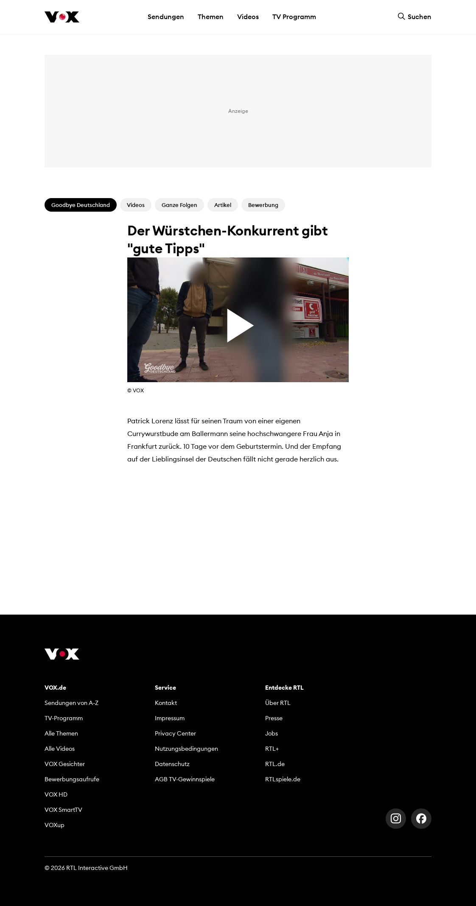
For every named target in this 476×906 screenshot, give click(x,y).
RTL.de (275, 764)
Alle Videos (60, 748)
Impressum (170, 718)
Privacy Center (175, 733)
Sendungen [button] (166, 16)
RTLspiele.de (282, 779)
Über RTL (278, 703)
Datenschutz (172, 764)
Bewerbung (263, 204)
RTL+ (272, 748)
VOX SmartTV (63, 810)
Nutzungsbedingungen (186, 748)
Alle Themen (61, 733)
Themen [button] (211, 16)
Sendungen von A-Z (71, 703)
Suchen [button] (414, 16)
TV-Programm (64, 718)
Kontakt (166, 703)
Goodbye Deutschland (80, 204)
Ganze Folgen (179, 204)
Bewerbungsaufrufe (72, 779)
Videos (248, 16)
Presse (274, 718)
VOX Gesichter (65, 764)
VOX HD (56, 794)
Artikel (222, 204)
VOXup (54, 825)
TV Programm (294, 16)
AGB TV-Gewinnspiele (185, 779)
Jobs (271, 733)
